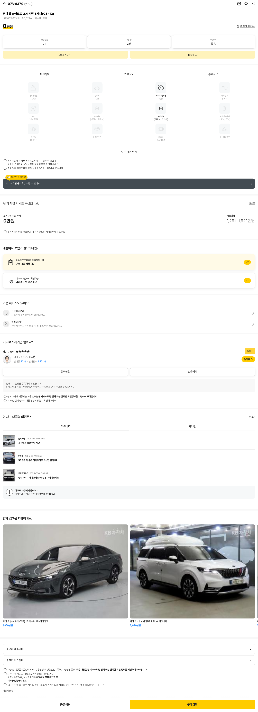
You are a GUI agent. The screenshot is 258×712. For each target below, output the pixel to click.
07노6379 (20, 4)
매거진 (192, 426)
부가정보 (213, 74)
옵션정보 (45, 74)
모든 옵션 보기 (129, 152)
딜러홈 (247, 359)
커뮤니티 (66, 426)
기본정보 (129, 74)
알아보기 (129, 262)
